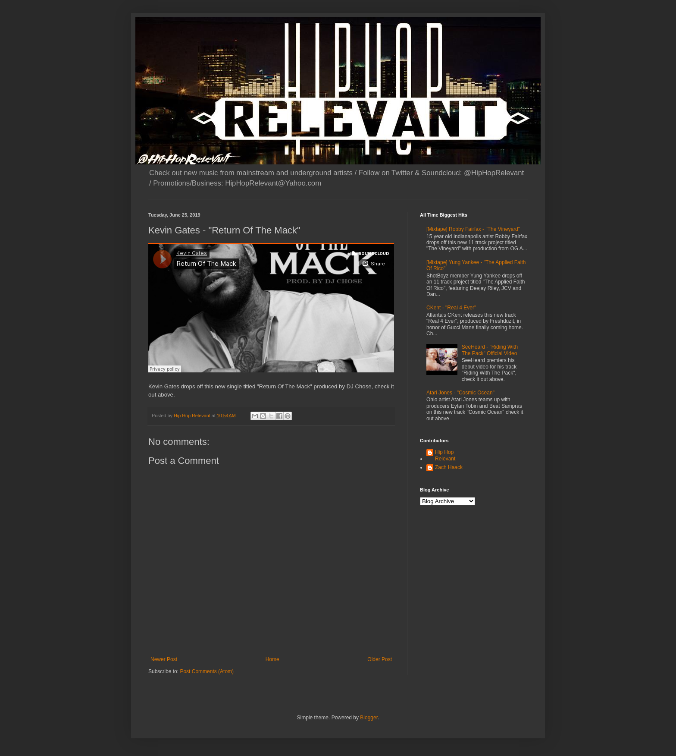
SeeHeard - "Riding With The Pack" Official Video (490, 350)
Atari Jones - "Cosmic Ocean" (460, 393)
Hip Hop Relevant (445, 455)
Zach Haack (449, 467)
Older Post (379, 659)
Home (272, 659)
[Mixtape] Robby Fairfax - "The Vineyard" (473, 229)
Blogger (369, 718)
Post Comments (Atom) (207, 671)
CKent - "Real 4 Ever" (451, 308)
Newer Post (163, 659)
